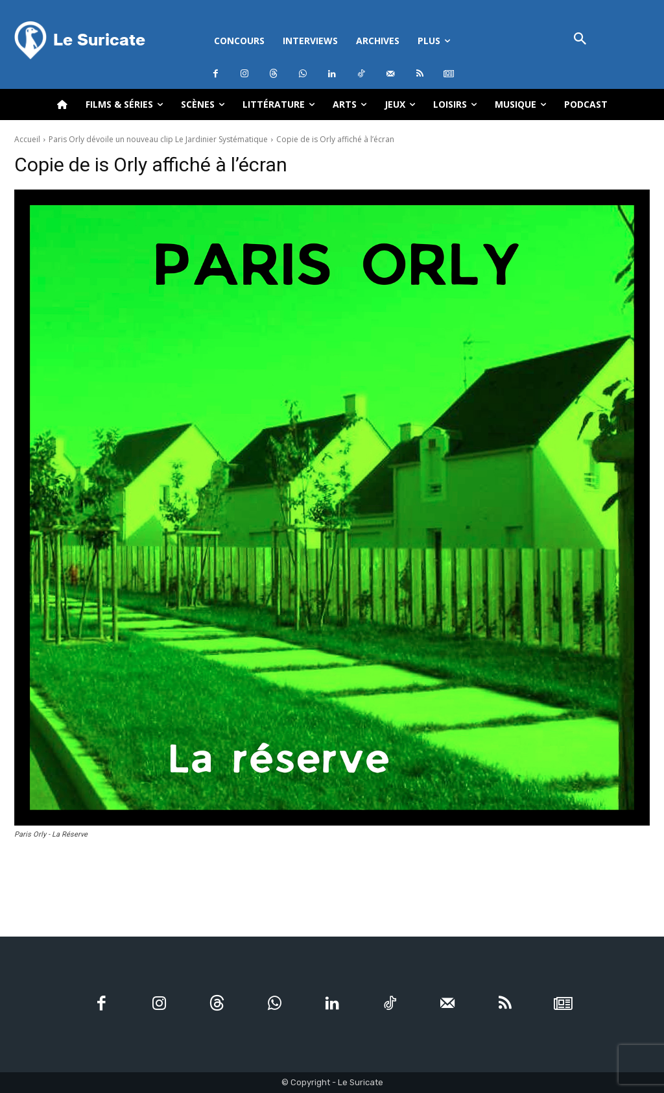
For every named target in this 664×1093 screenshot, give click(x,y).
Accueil (27, 139)
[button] (580, 40)
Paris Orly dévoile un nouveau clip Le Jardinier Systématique (158, 139)
